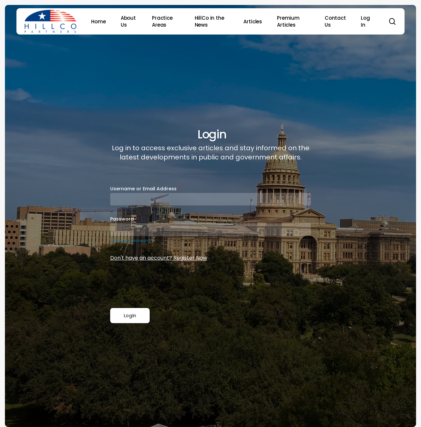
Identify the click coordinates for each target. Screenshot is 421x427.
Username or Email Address (145, 188)
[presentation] (160, 285)
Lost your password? (131, 240)
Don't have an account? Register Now (158, 258)
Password (123, 219)
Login (130, 315)
